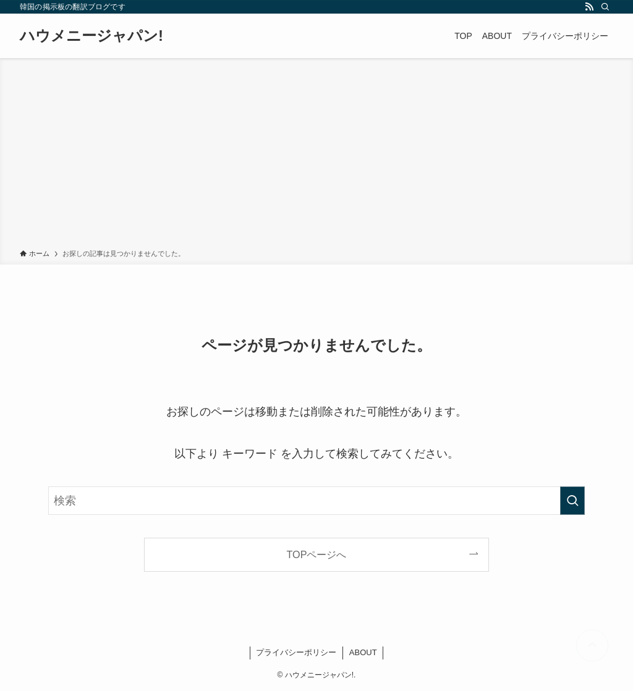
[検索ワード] (316, 500)
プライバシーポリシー (296, 652)
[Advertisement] (316, 155)
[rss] (589, 7)
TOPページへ (317, 554)
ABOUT (363, 652)
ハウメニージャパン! (91, 35)
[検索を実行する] (572, 500)
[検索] (605, 7)
